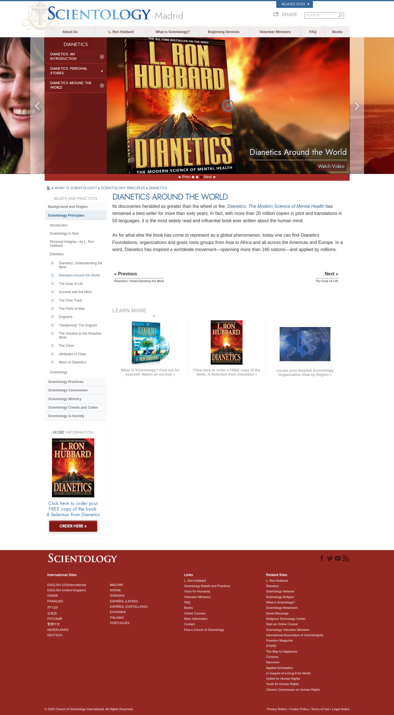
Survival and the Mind (75, 292)
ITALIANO (117, 617)
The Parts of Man (72, 309)
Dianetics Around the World (71, 85)
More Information (196, 618)
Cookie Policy (298, 709)
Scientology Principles (66, 215)
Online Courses (195, 613)
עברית (52, 607)
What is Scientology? (172, 32)
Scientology (59, 372)
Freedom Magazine (279, 640)
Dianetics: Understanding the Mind (81, 265)
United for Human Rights (283, 678)
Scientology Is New (64, 234)
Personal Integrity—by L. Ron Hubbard (72, 244)
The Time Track (70, 300)
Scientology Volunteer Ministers (287, 629)
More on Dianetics (72, 362)
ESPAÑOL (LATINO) (124, 601)
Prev (186, 177)
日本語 (52, 613)
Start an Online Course (282, 624)
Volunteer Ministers (275, 32)
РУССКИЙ (54, 618)
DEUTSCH (54, 635)
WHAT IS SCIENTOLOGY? (76, 188)
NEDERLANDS (58, 629)
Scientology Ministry (64, 399)
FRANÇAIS (55, 601)
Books (337, 32)
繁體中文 (53, 624)
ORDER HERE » (73, 526)
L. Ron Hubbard (121, 32)
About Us (69, 32)
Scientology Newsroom (282, 607)
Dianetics (57, 254)
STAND (271, 646)
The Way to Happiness (281, 651)
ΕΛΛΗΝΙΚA (118, 612)
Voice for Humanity (197, 591)
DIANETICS (158, 188)
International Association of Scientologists (294, 635)
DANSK (52, 595)
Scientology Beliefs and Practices (207, 586)
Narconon (273, 662)
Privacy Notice (277, 709)
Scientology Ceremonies (68, 390)
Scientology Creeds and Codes (73, 407)
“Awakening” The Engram (78, 325)
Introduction (59, 225)
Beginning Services (223, 32)
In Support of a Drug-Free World (288, 673)
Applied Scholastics (279, 668)
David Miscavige (277, 613)
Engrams (66, 317)
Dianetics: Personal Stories (68, 71)
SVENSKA (117, 595)
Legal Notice (340, 709)
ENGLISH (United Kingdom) (66, 590)
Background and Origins (68, 207)
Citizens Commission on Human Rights (293, 689)
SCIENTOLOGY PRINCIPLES (123, 188)
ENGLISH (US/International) (66, 585)
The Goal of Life (71, 284)
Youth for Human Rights (282, 684)
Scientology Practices (66, 382)
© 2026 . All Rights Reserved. (89, 709)
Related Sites (295, 4)
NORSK (115, 590)
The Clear (66, 346)
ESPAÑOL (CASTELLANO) (129, 606)
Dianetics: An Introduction (63, 56)
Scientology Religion (280, 597)
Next (208, 177)
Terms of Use (320, 709)
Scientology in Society (66, 416)
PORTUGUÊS (119, 623)
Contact (189, 624)
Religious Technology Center (286, 618)
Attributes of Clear (72, 354)
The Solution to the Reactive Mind (80, 335)
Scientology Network (280, 591)
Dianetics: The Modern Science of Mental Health (275, 206)
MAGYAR (116, 585)
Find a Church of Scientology (204, 629)
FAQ (313, 32)
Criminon (272, 657)
